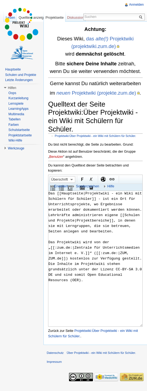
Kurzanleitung (18, 98)
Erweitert (61, 186)
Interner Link (111, 179)
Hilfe (110, 186)
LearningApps (18, 109)
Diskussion (75, 17)
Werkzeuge (16, 148)
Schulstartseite (19, 130)
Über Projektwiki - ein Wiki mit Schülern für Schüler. (101, 352)
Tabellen (14, 119)
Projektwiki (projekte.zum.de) (96, 93)
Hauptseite (13, 69)
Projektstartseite (20, 135)
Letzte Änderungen (19, 80)
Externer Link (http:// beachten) (103, 179)
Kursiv (90, 179)
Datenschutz (55, 352)
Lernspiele (15, 103)
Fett (82, 179)
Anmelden (136, 5)
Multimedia (16, 114)
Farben (13, 125)
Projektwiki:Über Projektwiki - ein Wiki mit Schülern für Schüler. (95, 135)
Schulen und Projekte (20, 75)
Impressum (54, 361)
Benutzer (56, 157)
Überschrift (59, 179)
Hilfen (12, 88)
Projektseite (54, 17)
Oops (12, 93)
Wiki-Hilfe (15, 140)
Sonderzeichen (87, 186)
